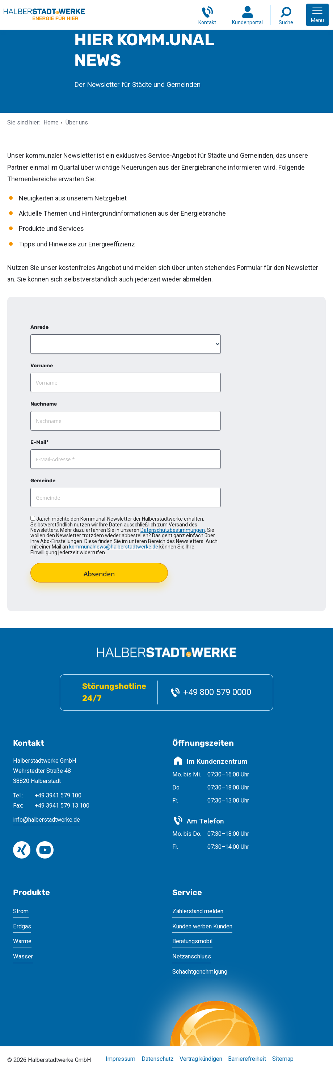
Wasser (23, 956)
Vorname (41, 366)
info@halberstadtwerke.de (46, 819)
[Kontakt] (207, 15)
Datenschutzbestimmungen (172, 530)
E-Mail (38, 442)
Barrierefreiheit (247, 1059)
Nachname (43, 404)
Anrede (39, 327)
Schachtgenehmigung (199, 971)
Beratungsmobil (192, 941)
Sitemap (283, 1059)
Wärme (22, 941)
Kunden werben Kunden (202, 926)
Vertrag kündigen (201, 1059)
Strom (21, 911)
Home (51, 122)
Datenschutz (158, 1059)
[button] (317, 15)
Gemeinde (42, 481)
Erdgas (22, 926)
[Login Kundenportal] (247, 15)
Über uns (77, 122)
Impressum (120, 1059)
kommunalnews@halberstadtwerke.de (113, 547)
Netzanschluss (191, 956)
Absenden (99, 573)
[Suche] (286, 15)
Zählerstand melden (197, 911)
